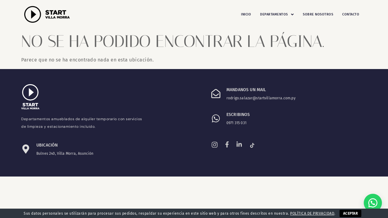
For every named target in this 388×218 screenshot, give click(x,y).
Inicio (246, 14)
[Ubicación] (25, 149)
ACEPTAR (350, 213)
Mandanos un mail (246, 89)
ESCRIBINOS (238, 114)
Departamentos (277, 14)
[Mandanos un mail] (215, 93)
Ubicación (47, 145)
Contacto (350, 14)
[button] (277, 14)
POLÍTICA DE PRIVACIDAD (312, 213)
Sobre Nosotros (318, 14)
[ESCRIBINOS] (215, 118)
